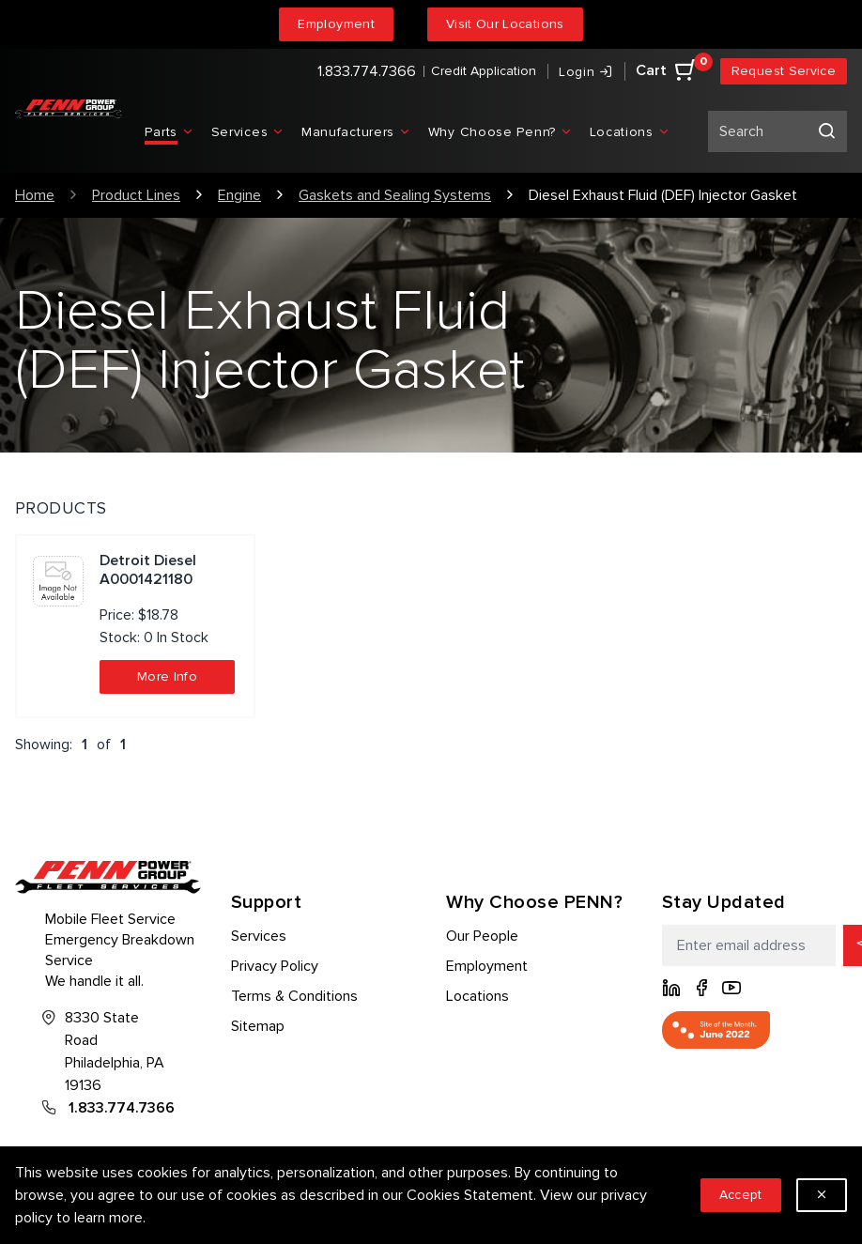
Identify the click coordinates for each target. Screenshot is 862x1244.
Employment (336, 24)
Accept (740, 1195)
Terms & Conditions (294, 996)
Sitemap (258, 1026)
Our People (482, 936)
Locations (477, 996)
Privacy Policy (274, 966)
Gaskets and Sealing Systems (395, 195)
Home (34, 195)
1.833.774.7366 (366, 71)
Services (258, 936)
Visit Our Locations (505, 24)
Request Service (783, 71)
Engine (239, 195)
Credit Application (483, 71)
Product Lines (136, 195)
